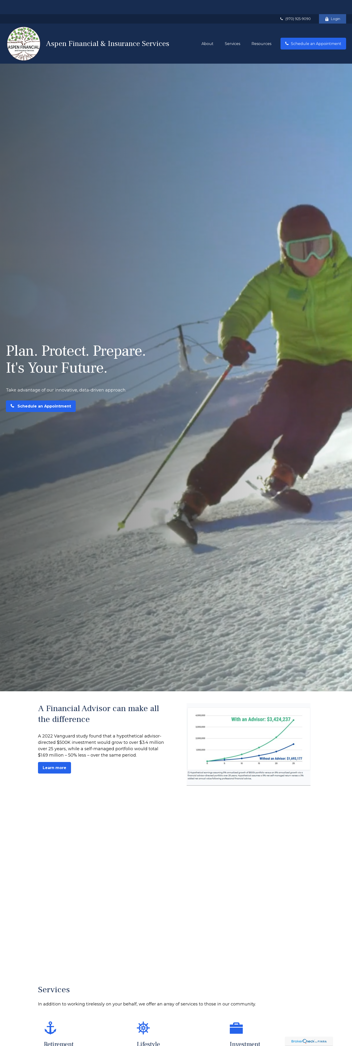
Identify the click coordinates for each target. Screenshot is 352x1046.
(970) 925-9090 (295, 5)
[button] (207, 29)
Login (332, 5)
